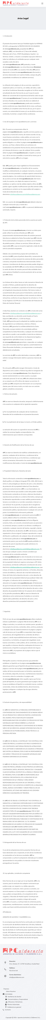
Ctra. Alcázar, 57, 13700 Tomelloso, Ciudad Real (24, 964)
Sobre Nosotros (11, 991)
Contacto (7, 1010)
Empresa (6, 989)
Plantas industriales (12, 1004)
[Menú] (42, 3)
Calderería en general (13, 1007)
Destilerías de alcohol (13, 997)
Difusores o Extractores (13, 1002)
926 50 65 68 (13, 971)
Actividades (7, 994)
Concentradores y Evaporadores (16, 999)
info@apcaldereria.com (17, 194)
